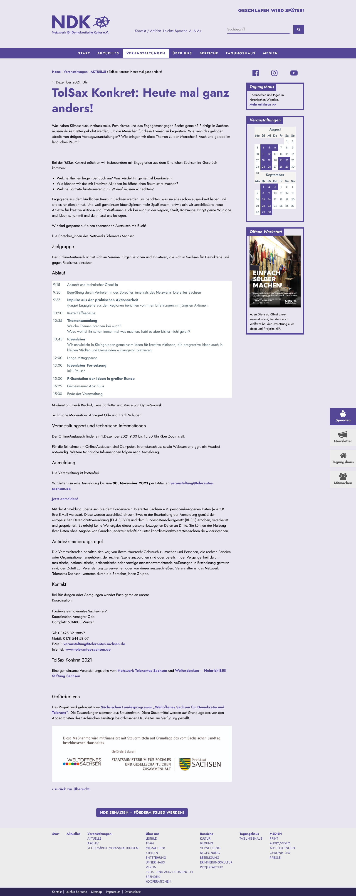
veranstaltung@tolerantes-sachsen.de (94, 644)
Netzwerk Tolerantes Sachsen (142, 670)
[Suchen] (298, 29)
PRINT (274, 838)
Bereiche (209, 53)
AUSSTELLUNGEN (282, 848)
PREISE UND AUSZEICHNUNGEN (169, 872)
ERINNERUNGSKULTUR (216, 862)
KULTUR (205, 838)
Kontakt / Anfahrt (148, 30)
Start (84, 53)
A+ (199, 30)
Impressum (113, 891)
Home (56, 71)
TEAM (150, 843)
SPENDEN (153, 876)
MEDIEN (270, 53)
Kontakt (57, 891)
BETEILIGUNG (209, 857)
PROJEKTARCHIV (211, 867)
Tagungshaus (241, 53)
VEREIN (151, 867)
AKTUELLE (98, 71)
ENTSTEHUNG (156, 857)
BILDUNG (206, 843)
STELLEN (152, 853)
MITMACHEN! (155, 848)
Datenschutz (133, 891)
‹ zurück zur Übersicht (70, 789)
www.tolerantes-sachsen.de (88, 649)
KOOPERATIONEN (158, 881)
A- (190, 30)
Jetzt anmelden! (65, 498)
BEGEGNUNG (210, 853)
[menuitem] (84, 53)
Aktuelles (108, 53)
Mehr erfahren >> (263, 104)
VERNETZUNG (210, 848)
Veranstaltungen (145, 53)
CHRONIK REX (280, 853)
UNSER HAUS (155, 862)
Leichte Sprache (175, 30)
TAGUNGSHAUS (251, 838)
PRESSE (275, 857)
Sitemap (96, 891)
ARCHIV (93, 843)
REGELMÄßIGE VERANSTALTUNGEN (112, 848)
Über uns (182, 53)
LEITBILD (151, 838)
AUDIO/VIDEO (280, 843)
